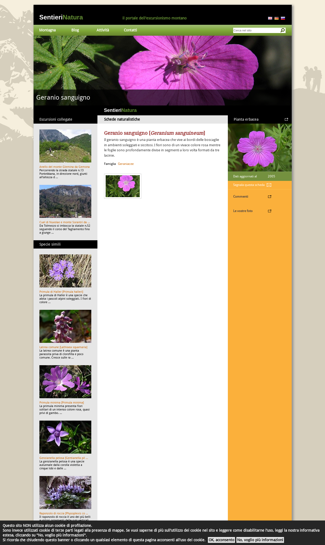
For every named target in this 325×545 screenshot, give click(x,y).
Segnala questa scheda (249, 185)
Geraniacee (126, 164)
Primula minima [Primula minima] (61, 402)
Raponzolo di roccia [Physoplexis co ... (63, 513)
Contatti (130, 30)
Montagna (47, 30)
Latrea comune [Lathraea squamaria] (63, 347)
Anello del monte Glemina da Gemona (64, 167)
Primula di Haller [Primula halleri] (61, 292)
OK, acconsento (221, 540)
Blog (75, 30)
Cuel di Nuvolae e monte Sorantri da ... (64, 222)
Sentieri (61, 17)
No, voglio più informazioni (260, 540)
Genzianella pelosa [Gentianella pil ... (63, 458)
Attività (103, 30)
